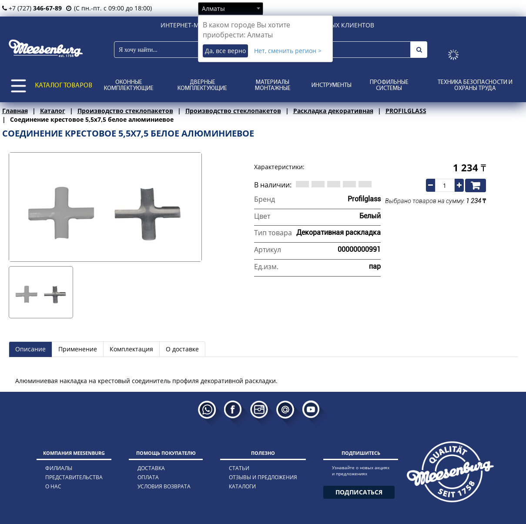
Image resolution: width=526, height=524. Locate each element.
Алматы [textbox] (213, 8)
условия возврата (164, 486)
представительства (74, 477)
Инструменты (332, 85)
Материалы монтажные (273, 85)
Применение (77, 349)
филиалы (58, 468)
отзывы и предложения (263, 477)
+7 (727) (32, 8)
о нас (53, 486)
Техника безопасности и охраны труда (475, 85)
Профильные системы (389, 85)
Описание (30, 349)
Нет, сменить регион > (288, 51)
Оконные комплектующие (129, 85)
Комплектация (131, 349)
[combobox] (230, 8)
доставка (151, 468)
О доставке (182, 349)
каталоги (242, 486)
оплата (148, 477)
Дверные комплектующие (202, 85)
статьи (239, 468)
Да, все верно (225, 51)
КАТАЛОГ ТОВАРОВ (63, 85)
